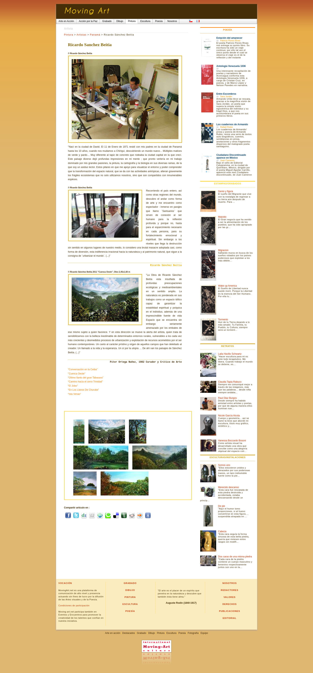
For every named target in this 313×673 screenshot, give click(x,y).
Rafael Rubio (226, 127)
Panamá (95, 34)
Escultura (130, 604)
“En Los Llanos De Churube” (83, 389)
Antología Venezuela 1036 (231, 66)
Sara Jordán (226, 96)
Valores (230, 597)
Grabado (130, 583)
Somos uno (224, 465)
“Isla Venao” (74, 394)
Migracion (223, 250)
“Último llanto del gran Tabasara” (85, 377)
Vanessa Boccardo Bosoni (232, 440)
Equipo (204, 633)
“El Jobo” (73, 385)
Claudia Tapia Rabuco (230, 381)
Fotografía (193, 633)
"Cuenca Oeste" (76, 373)
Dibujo (130, 590)
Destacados (128, 633)
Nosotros (229, 583)
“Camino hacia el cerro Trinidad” (85, 381)
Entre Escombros (226, 93)
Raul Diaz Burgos (227, 398)
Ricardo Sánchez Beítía (166, 265)
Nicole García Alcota (229, 415)
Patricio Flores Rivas (230, 40)
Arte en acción (112, 633)
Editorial (230, 618)
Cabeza (222, 531)
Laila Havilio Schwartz (230, 353)
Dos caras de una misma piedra (235, 556)
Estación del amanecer (229, 38)
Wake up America (227, 285)
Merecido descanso (228, 487)
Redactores (229, 590)
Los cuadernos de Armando (232, 124)
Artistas (82, 34)
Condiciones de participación (74, 605)
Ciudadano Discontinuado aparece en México (231, 156)
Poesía (130, 611)
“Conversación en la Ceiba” (83, 369)
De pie (221, 506)
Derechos (229, 604)
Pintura (68, 34)
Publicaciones (229, 611)
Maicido (222, 216)
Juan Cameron (227, 160)
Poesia (182, 633)
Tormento (223, 319)
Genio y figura (225, 191)
